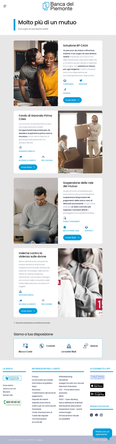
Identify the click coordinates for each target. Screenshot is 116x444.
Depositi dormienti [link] (40, 399)
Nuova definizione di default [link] (71, 402)
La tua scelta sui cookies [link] (42, 380)
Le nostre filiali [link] (69, 348)
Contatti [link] (47, 346)
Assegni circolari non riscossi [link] (71, 383)
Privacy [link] (35, 376)
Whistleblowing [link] (65, 376)
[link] (12, 382)
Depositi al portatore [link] (41, 402)
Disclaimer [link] (63, 380)
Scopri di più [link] (72, 100)
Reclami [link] (6, 392)
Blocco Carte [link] (25, 348)
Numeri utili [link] (8, 395)
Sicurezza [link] (36, 389)
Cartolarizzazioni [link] (39, 419)
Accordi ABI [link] (37, 422)
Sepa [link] (34, 386)
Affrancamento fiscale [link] (69, 415)
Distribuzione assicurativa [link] (70, 406)
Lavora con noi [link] (9, 388)
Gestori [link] (90, 346)
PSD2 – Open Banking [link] (68, 399)
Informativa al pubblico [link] (42, 383)
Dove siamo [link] (8, 385)
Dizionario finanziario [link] (68, 386)
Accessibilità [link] (64, 419)
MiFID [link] (61, 396)
